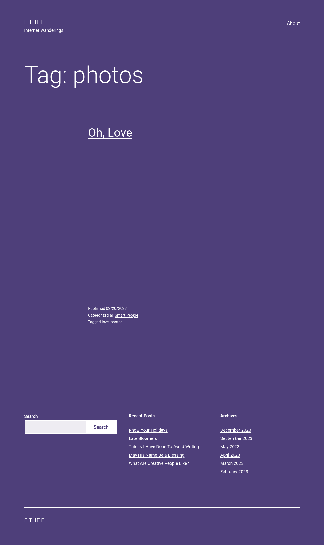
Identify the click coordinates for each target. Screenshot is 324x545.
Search (31, 416)
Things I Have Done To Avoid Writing (164, 446)
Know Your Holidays (148, 430)
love (105, 322)
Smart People (126, 315)
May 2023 (230, 446)
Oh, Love (110, 133)
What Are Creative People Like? (159, 463)
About (293, 23)
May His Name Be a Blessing (156, 455)
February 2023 (234, 471)
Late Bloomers (143, 438)
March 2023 (232, 463)
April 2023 (230, 455)
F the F (34, 22)
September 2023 (236, 438)
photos (116, 322)
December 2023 (235, 430)
